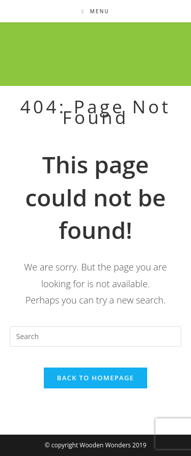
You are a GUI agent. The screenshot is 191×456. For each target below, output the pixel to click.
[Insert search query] (96, 336)
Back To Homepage (95, 377)
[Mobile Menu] (95, 11)
